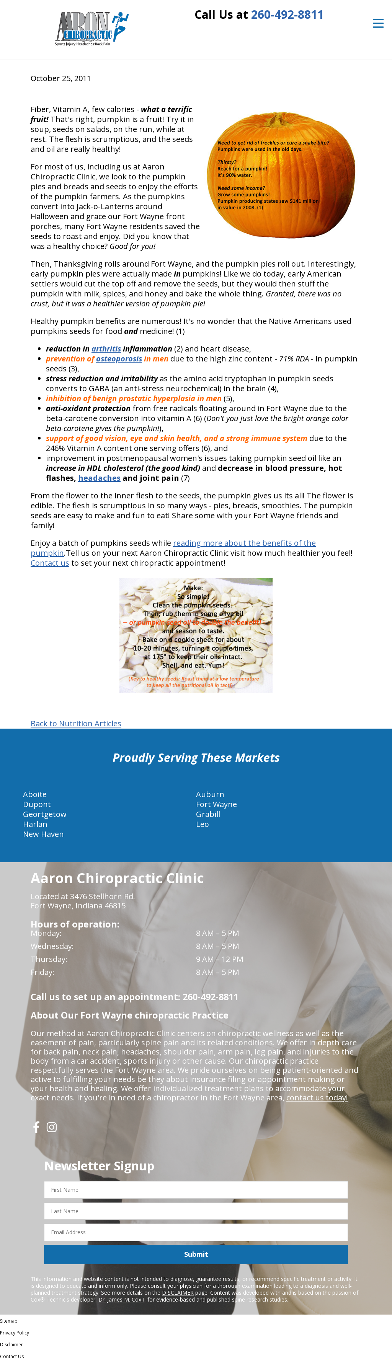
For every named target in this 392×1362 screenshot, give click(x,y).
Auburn (210, 794)
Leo (202, 824)
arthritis (106, 348)
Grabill (208, 814)
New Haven (43, 834)
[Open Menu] (378, 23)
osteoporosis (119, 358)
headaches (99, 478)
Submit (196, 1254)
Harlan (35, 824)
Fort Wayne (216, 804)
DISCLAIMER (178, 1292)
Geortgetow (45, 814)
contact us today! (317, 1097)
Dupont (37, 804)
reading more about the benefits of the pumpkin (173, 548)
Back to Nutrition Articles (76, 724)
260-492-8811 (287, 14)
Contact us (50, 563)
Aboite (35, 794)
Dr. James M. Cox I (121, 1299)
